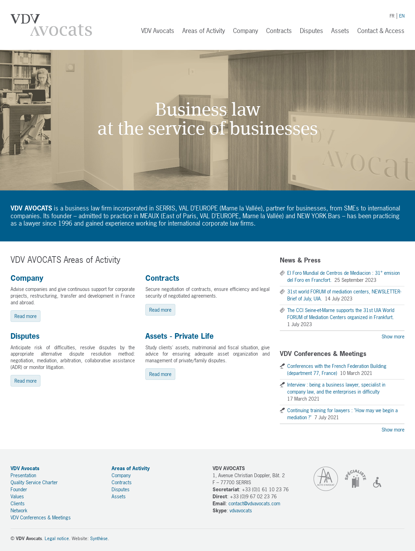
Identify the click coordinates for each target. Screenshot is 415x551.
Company (245, 30)
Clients (18, 503)
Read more (25, 316)
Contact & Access (380, 30)
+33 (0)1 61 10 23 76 (265, 489)
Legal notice (57, 538)
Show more (393, 336)
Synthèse (99, 538)
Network (19, 510)
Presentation (23, 475)
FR (392, 16)
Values (17, 496)
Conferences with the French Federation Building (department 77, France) (336, 369)
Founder (19, 489)
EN (401, 16)
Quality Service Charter (34, 482)
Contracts (279, 30)
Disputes (311, 30)
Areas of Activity (203, 30)
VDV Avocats (51, 25)
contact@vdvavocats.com (254, 503)
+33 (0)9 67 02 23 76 (253, 496)
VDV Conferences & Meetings (41, 517)
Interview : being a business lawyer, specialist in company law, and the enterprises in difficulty (336, 388)
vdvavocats (240, 510)
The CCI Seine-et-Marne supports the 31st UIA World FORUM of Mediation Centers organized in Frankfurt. (340, 313)
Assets (340, 30)
